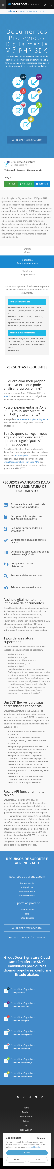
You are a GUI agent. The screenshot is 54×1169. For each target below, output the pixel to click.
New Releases (26, 1116)
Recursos (21, 170)
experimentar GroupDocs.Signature (31, 419)
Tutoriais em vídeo (27, 896)
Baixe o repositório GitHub (27, 937)
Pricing (26, 1121)
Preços (8, 177)
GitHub (10, 184)
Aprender (26, 184)
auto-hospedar (21, 455)
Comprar (42, 184)
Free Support (26, 1129)
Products (26, 1112)
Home (26, 1107)
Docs (26, 1125)
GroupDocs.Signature (19, 990)
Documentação (27, 883)
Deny (38, 1159)
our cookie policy (34, 1147)
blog (27, 914)
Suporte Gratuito (27, 910)
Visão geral (9, 170)
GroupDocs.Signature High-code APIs (21, 462)
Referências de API (27, 891)
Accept (27, 1153)
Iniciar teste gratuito (27, 140)
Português (33, 4)
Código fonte (27, 887)
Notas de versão (34, 170)
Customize (16, 1159)
